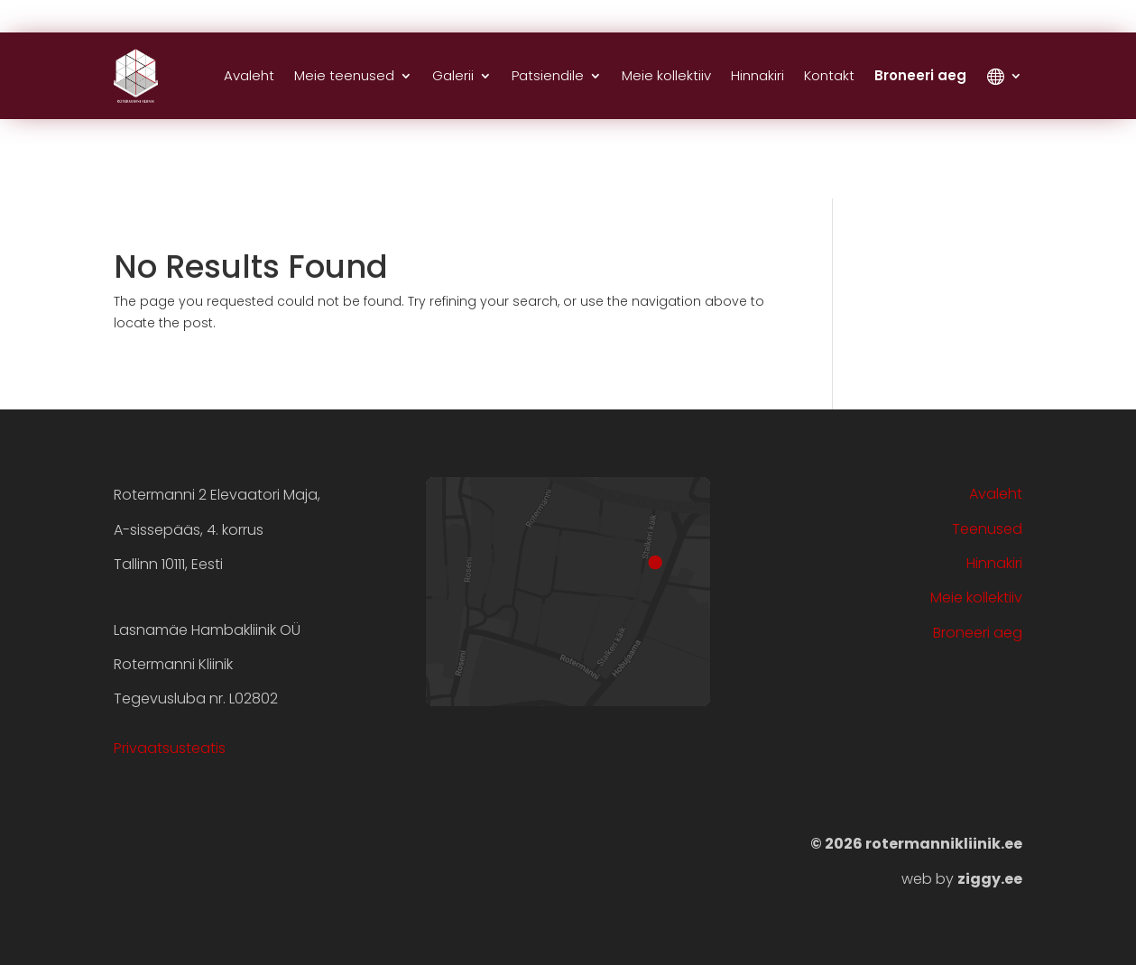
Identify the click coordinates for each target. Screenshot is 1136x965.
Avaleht (249, 75)
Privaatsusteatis (170, 748)
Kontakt (829, 75)
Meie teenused (344, 75)
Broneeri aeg (920, 75)
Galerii (453, 75)
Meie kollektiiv (666, 75)
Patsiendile (548, 75)
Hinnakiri (757, 75)
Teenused (987, 529)
